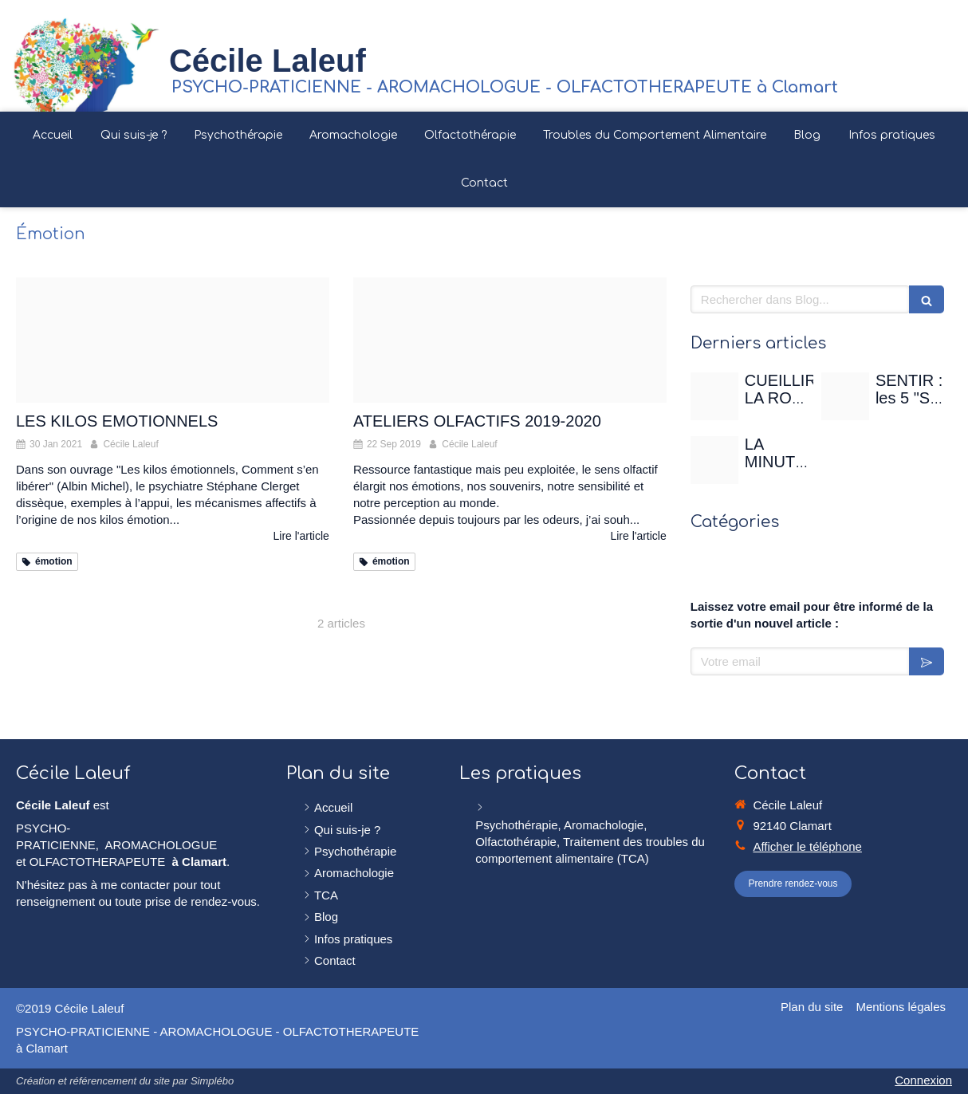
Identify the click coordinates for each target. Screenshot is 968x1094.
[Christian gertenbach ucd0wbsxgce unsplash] (714, 460)
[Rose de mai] (714, 396)
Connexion (923, 1080)
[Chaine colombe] (172, 340)
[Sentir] (845, 396)
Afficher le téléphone (807, 846)
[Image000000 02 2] (510, 340)
